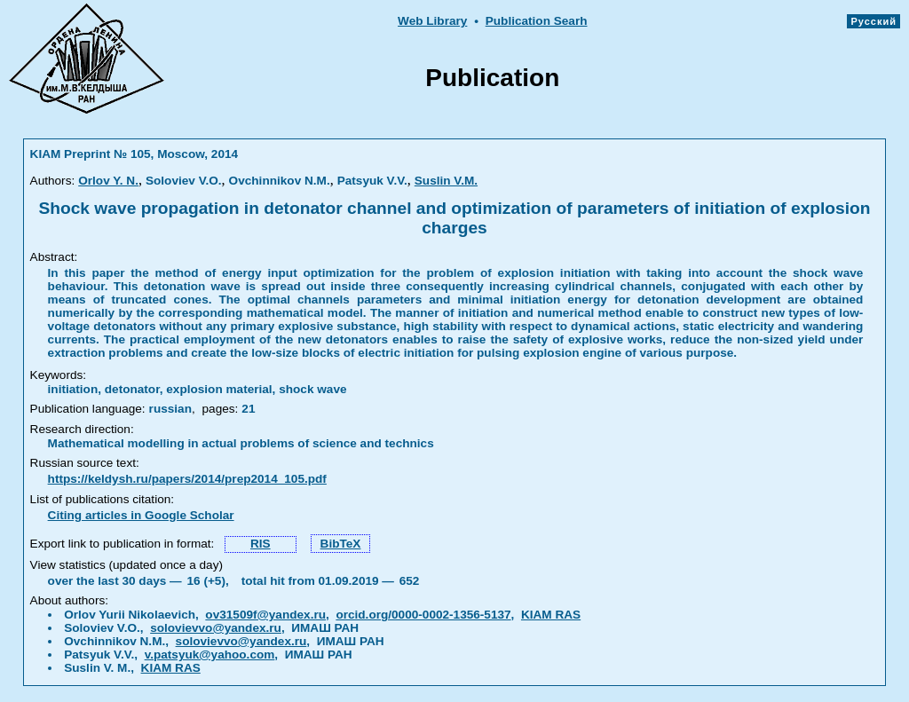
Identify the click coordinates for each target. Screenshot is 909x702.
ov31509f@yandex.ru (265, 614)
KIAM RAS (551, 614)
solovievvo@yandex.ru (215, 628)
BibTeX (340, 543)
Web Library (432, 21)
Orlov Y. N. (108, 180)
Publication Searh (537, 21)
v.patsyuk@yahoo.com (210, 654)
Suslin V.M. (446, 180)
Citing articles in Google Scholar (141, 515)
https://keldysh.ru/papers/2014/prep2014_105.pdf (187, 478)
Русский (873, 21)
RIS (260, 543)
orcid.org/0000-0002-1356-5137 (423, 614)
